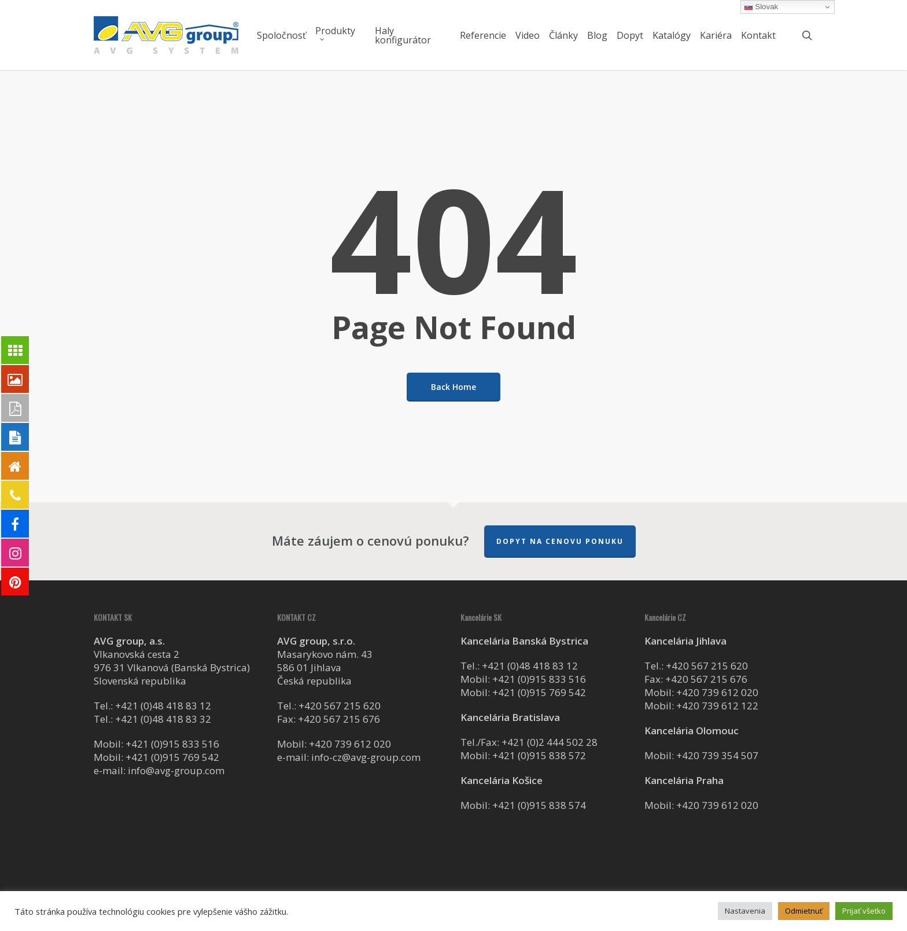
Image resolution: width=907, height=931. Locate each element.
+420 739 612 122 (717, 705)
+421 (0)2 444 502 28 (550, 742)
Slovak (761, 7)
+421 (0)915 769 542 (172, 757)
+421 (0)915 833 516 (172, 743)
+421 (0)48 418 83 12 (163, 705)
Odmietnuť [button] (804, 911)
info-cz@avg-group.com (366, 757)
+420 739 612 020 (350, 743)
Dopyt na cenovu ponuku (560, 541)
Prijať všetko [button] (864, 911)
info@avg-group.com (176, 770)
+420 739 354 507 (717, 755)
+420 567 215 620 (339, 705)
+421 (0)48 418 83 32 (163, 719)
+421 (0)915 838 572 (539, 755)
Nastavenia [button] (745, 911)
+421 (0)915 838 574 (539, 805)
